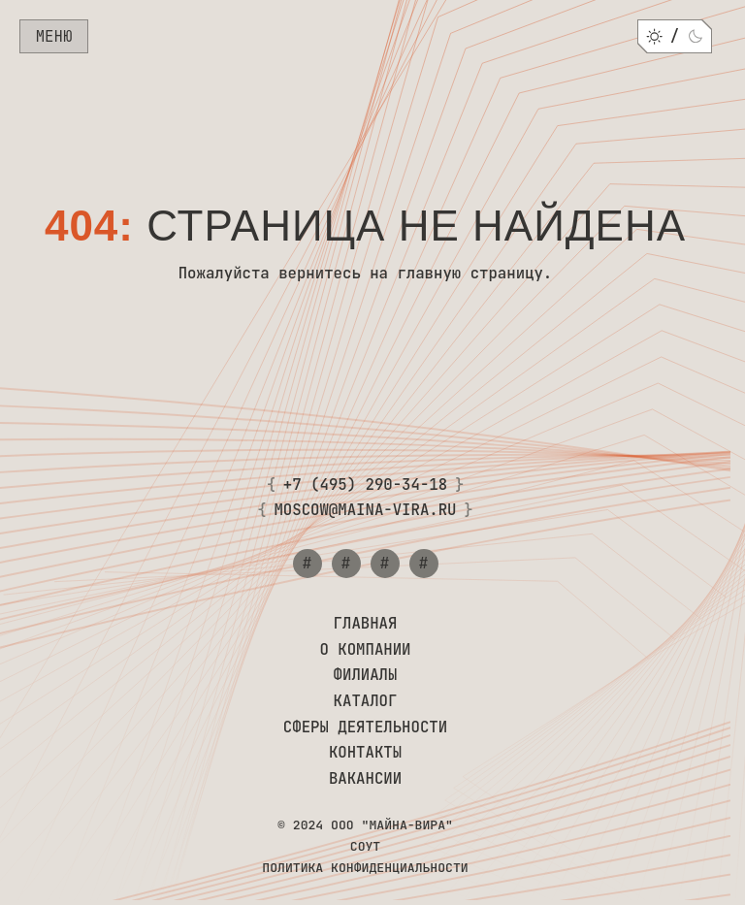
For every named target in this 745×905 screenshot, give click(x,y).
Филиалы (366, 675)
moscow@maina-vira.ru (365, 510)
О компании (364, 650)
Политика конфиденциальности (365, 868)
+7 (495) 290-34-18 (365, 485)
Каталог (366, 702)
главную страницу (469, 273)
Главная (366, 624)
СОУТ (365, 847)
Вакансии (365, 779)
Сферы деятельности (365, 728)
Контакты (365, 753)
